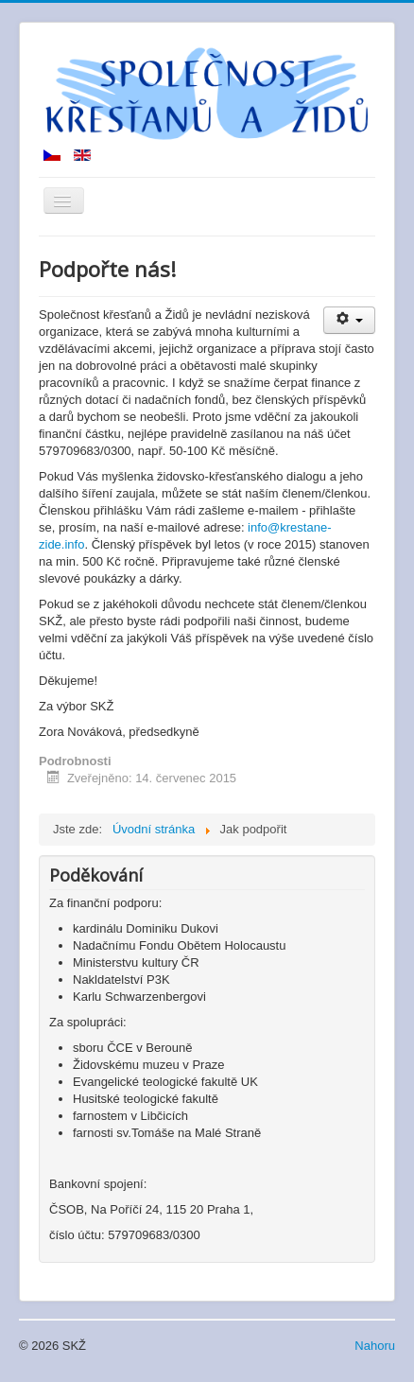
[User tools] (349, 320)
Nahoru (374, 1345)
